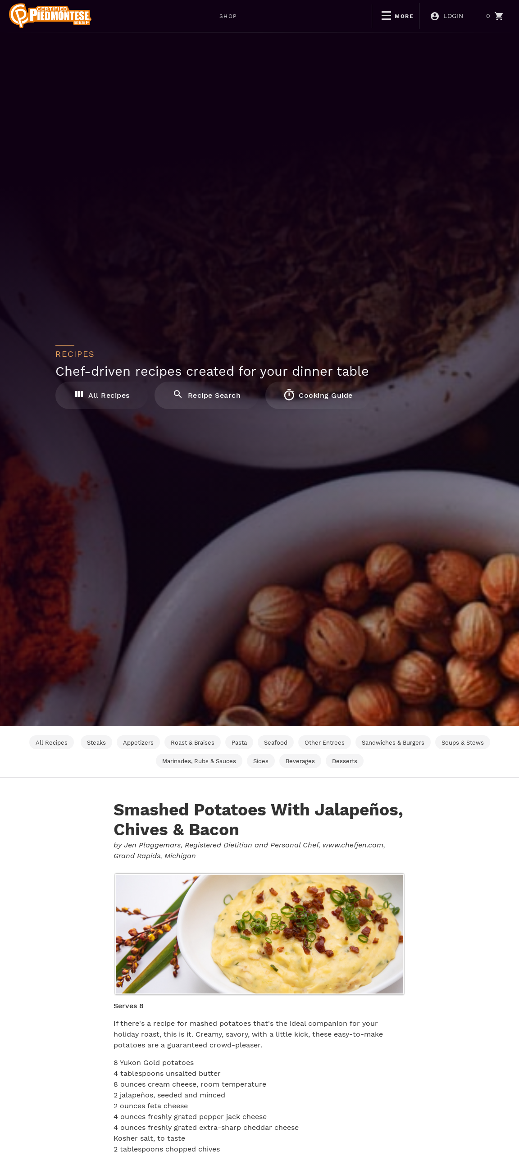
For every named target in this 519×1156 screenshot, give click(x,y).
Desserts (344, 761)
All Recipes (101, 395)
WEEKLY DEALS (216, 16)
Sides (261, 761)
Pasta (239, 742)
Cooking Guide (318, 395)
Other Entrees (325, 742)
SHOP (159, 16)
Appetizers (138, 742)
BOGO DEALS (284, 16)
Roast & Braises (192, 742)
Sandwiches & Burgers (393, 742)
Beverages (300, 761)
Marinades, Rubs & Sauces (199, 761)
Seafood (275, 742)
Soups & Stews (463, 742)
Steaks (96, 742)
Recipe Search (207, 395)
